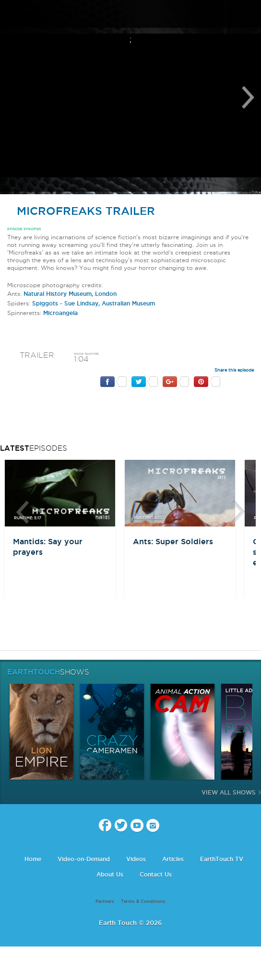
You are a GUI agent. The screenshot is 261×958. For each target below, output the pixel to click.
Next (248, 97)
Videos (136, 859)
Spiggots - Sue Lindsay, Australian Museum (93, 303)
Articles (173, 859)
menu (11, 14)
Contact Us (156, 874)
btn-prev (22, 512)
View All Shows (229, 792)
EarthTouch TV (221, 859)
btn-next (238, 512)
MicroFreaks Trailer (81, 211)
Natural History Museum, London (70, 294)
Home (32, 859)
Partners (104, 901)
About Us (109, 874)
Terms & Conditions (143, 901)
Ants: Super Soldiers (173, 541)
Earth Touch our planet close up (130, 14)
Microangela (60, 313)
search (250, 15)
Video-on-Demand (84, 859)
